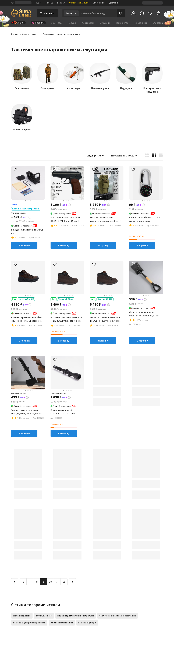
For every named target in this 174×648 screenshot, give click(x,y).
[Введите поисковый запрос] (98, 13)
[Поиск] (121, 13)
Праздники (141, 22)
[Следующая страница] (72, 581)
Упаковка (158, 22)
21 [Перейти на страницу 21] (64, 581)
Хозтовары (88, 22)
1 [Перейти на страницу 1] (23, 581)
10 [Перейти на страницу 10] (50, 581)
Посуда (72, 22)
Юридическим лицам (78, 2)
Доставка (113, 2)
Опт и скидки (99, 2)
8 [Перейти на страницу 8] (36, 581)
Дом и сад (56, 22)
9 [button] (43, 581)
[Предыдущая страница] (14, 581)
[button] (60, 34)
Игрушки (105, 22)
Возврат (61, 2)
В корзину (24, 245)
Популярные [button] (94, 155)
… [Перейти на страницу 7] (30, 581)
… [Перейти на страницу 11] (57, 581)
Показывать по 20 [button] (124, 155)
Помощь (49, 2)
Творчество (122, 22)
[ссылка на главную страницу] (21, 13)
